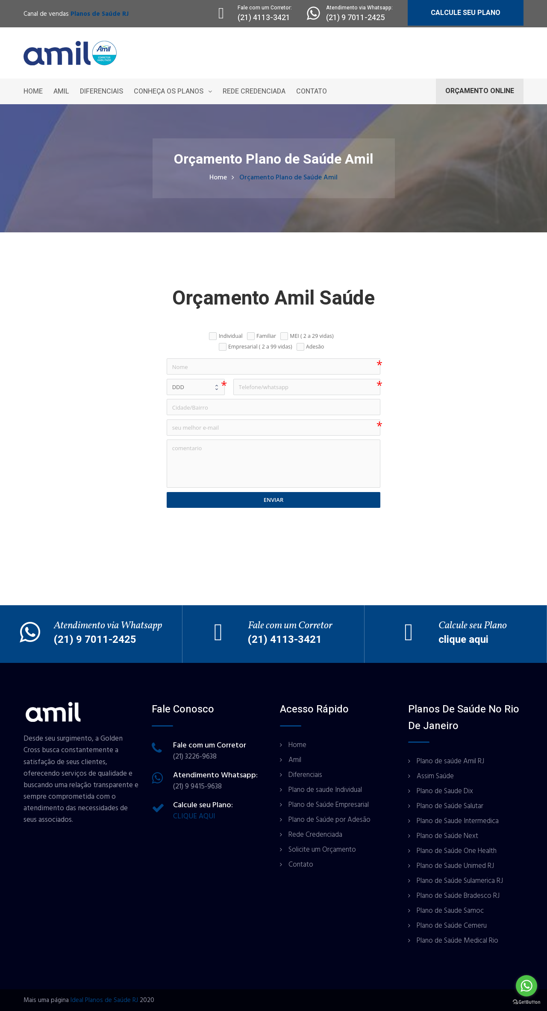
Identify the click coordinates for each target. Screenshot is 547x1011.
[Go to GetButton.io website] (526, 1002)
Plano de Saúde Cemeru (452, 925)
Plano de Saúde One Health (457, 851)
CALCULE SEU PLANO (465, 13)
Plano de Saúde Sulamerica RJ (460, 881)
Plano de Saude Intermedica (458, 821)
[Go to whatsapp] (526, 985)
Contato (311, 91)
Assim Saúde (435, 776)
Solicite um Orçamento (322, 849)
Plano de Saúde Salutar (450, 806)
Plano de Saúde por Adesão (329, 820)
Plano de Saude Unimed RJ (455, 866)
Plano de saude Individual (325, 790)
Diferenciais (101, 91)
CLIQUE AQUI (194, 816)
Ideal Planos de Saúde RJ (104, 1000)
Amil (61, 91)
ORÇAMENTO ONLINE (479, 91)
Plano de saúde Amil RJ (450, 761)
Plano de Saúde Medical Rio (457, 940)
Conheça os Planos (168, 91)
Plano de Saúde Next (447, 836)
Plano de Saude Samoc (450, 911)
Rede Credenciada (254, 91)
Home (33, 91)
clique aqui (463, 639)
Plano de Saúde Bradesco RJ (458, 896)
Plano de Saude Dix (445, 791)
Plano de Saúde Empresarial (328, 805)
